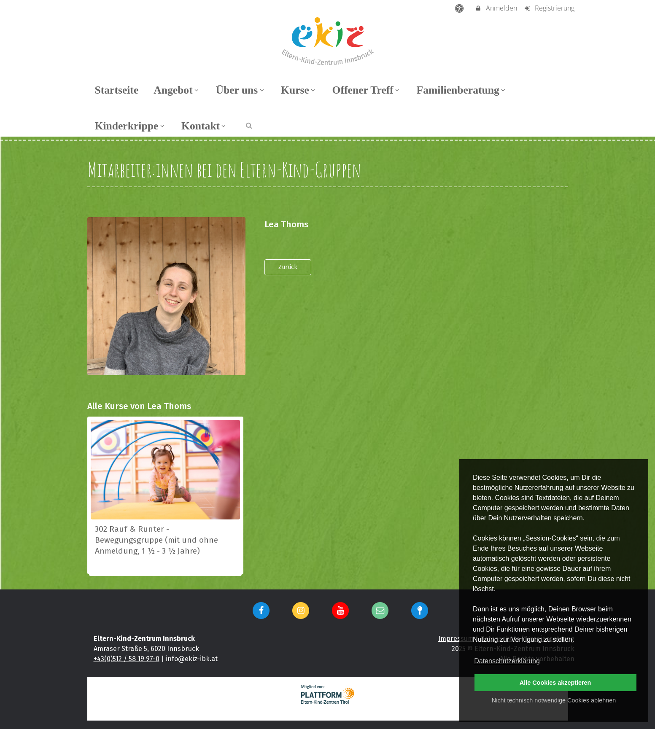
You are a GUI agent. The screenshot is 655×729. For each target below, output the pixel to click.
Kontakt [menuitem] (204, 126)
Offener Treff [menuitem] (367, 90)
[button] (249, 125)
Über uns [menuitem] (241, 90)
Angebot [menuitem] (177, 90)
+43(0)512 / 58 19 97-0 (126, 659)
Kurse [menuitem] (299, 90)
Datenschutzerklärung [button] (507, 660)
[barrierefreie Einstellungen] (460, 8)
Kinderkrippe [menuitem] (131, 126)
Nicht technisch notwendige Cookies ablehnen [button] (554, 700)
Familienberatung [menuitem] (462, 90)
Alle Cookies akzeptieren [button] (555, 682)
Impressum (456, 639)
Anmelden (495, 8)
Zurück (287, 267)
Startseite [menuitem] (117, 90)
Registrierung (548, 8)
